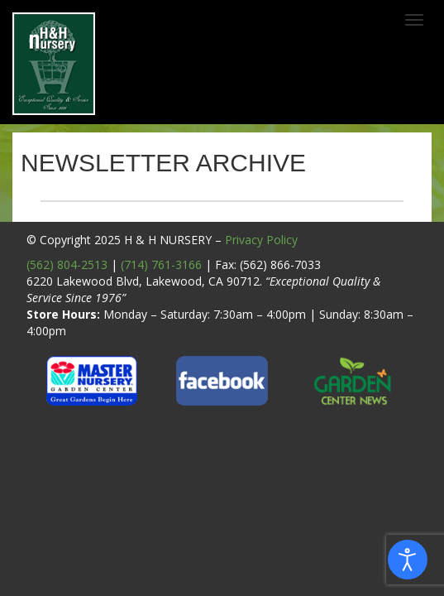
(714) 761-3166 (161, 264)
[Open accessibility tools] (407, 559)
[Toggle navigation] (414, 20)
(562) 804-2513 (66, 264)
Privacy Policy (261, 240)
